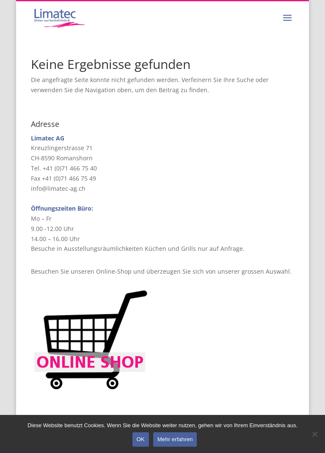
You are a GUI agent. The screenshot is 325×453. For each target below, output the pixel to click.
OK (141, 439)
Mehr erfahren (175, 439)
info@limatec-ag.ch (58, 188)
